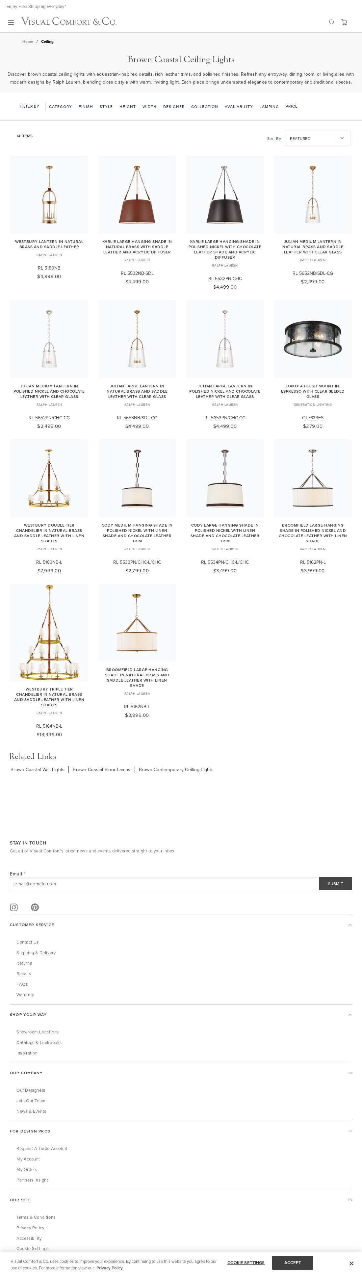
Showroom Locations (37, 1032)
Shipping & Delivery (36, 952)
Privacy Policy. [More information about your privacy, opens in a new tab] (109, 1268)
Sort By (274, 138)
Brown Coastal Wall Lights (38, 769)
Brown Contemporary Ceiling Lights (176, 769)
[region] (181, 1263)
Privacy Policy (30, 1228)
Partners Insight (32, 1180)
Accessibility (29, 1238)
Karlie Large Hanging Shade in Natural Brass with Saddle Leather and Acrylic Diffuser (137, 247)
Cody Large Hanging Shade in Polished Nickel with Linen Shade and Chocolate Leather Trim (225, 533)
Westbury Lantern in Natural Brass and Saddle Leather (49, 244)
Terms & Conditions (36, 1217)
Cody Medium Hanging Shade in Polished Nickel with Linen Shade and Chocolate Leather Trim (137, 533)
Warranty (25, 995)
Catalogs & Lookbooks (39, 1042)
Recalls (23, 973)
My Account (28, 1159)
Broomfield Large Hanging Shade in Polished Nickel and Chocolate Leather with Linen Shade (313, 533)
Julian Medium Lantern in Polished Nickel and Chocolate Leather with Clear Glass (49, 391)
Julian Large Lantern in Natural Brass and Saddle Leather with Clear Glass (137, 391)
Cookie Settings (32, 1248)
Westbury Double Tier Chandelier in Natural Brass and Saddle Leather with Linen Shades (49, 533)
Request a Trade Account (41, 1148)
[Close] (351, 1263)
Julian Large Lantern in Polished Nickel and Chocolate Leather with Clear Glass (225, 391)
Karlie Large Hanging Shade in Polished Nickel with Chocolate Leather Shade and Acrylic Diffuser (225, 249)
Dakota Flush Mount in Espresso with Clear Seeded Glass (313, 391)
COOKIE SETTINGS (246, 1263)
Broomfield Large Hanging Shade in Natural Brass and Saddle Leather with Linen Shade (137, 677)
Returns (24, 963)
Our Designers (30, 1090)
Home (27, 41)
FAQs (22, 984)
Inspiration (27, 1053)
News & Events (31, 1111)
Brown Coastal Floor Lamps (101, 769)
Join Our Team (31, 1101)
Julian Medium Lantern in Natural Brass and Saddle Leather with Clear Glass (312, 247)
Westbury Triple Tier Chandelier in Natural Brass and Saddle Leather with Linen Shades (49, 697)
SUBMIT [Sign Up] (336, 883)
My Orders (26, 1169)
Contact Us (27, 942)
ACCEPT (292, 1263)
